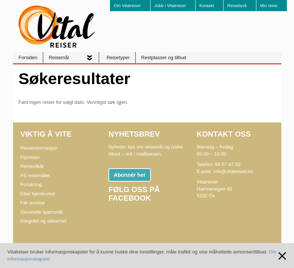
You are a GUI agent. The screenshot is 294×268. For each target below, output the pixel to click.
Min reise (269, 5)
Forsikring (31, 184)
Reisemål (59, 57)
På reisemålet (35, 175)
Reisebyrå (237, 5)
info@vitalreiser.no (233, 171)
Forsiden (28, 57)
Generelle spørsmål (41, 212)
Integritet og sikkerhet (43, 221)
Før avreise (32, 202)
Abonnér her (130, 175)
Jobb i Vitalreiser (170, 5)
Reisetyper (118, 57)
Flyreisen (30, 157)
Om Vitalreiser (127, 5)
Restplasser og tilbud (163, 57)
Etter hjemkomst (38, 194)
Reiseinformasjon (39, 148)
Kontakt (206, 5)
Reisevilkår (32, 166)
